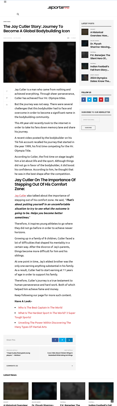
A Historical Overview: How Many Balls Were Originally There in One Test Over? (100, 34)
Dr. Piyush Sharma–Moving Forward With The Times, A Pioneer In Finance (100, 45)
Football (93, 52)
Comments (12, 366)
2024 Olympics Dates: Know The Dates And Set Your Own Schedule (99, 79)
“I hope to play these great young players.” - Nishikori (18, 354)
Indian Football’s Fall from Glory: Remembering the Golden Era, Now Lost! (100, 68)
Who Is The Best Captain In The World (40, 307)
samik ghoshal (7, 38)
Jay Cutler (21, 195)
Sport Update (94, 75)
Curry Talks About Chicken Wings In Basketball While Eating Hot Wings (60, 354)
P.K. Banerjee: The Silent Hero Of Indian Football (100, 57)
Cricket (92, 29)
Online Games (94, 40)
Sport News (6, 21)
